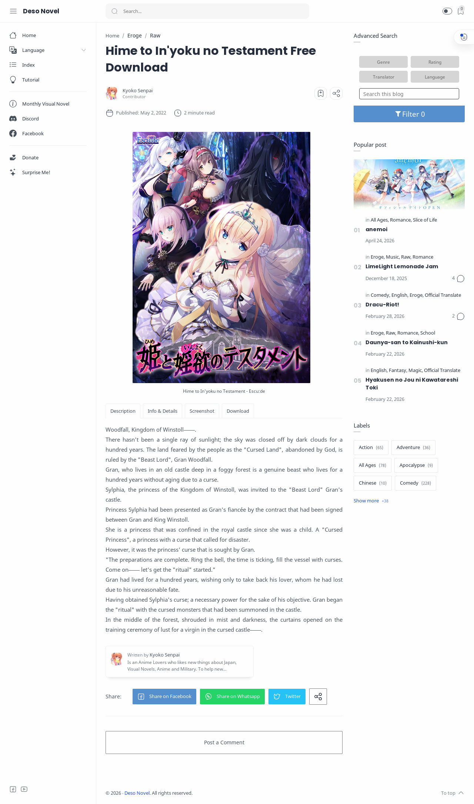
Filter (409, 114)
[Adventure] (413, 447)
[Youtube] (24, 789)
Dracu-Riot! (382, 304)
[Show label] (371, 501)
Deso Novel (41, 11)
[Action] (371, 447)
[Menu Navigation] (13, 11)
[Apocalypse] (416, 465)
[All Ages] (380, 220)
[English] (399, 295)
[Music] (393, 257)
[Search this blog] (409, 93)
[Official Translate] (443, 295)
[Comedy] (380, 295)
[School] (427, 333)
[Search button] (114, 11)
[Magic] (415, 370)
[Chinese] (373, 483)
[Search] (207, 11)
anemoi (376, 229)
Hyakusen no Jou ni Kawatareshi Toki (411, 384)
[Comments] (458, 279)
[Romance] (401, 220)
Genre (383, 62)
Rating (434, 62)
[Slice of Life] (425, 220)
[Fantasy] (398, 370)
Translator (383, 77)
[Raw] (406, 257)
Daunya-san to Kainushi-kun (406, 342)
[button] (447, 11)
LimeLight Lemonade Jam (401, 266)
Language (435, 77)
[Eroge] (378, 257)
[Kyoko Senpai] (138, 90)
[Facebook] (13, 789)
